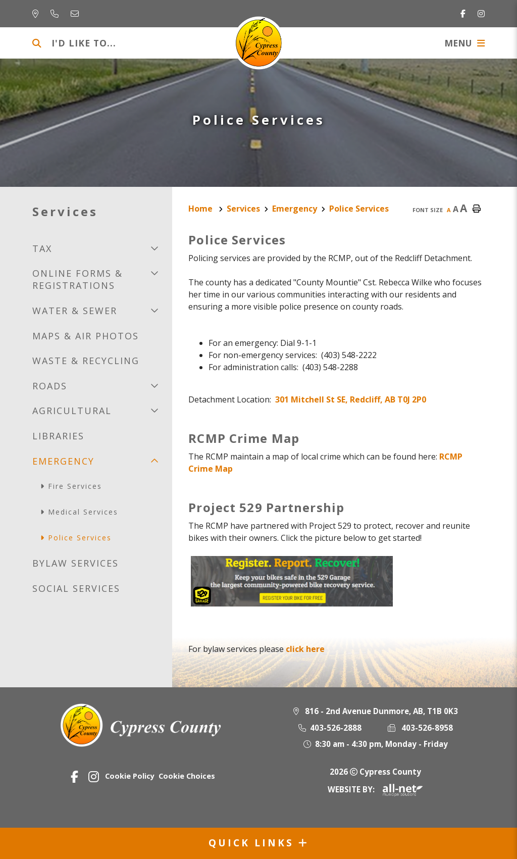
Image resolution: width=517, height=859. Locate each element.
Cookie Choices (187, 776)
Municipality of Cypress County (258, 43)
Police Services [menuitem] (80, 537)
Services (243, 208)
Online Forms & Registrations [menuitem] (77, 279)
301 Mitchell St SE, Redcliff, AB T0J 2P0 (350, 399)
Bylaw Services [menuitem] (75, 563)
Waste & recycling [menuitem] (85, 361)
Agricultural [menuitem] (72, 411)
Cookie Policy (129, 776)
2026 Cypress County (375, 772)
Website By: (375, 789)
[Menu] (464, 43)
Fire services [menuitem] (75, 486)
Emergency (294, 208)
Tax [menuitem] (42, 248)
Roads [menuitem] (49, 386)
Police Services (359, 208)
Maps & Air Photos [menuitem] (85, 336)
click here (305, 648)
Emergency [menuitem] (63, 461)
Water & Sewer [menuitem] (74, 311)
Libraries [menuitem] (58, 436)
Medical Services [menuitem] (83, 512)
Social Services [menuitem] (76, 588)
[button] (154, 248)
